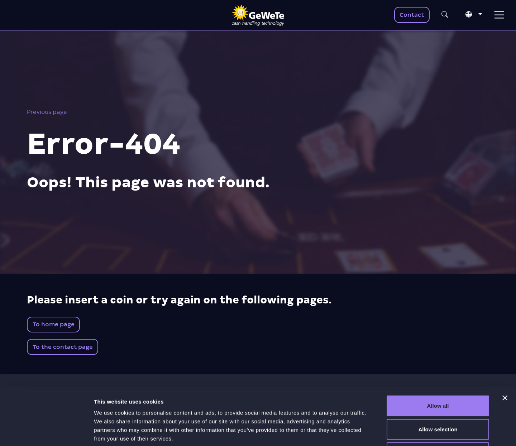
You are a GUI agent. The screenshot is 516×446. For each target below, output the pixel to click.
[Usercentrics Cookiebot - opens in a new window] (46, 432)
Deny (438, 399)
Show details (376, 432)
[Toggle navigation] (499, 15)
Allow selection (437, 376)
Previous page (47, 112)
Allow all (438, 352)
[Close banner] (504, 344)
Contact (412, 15)
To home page (54, 324)
